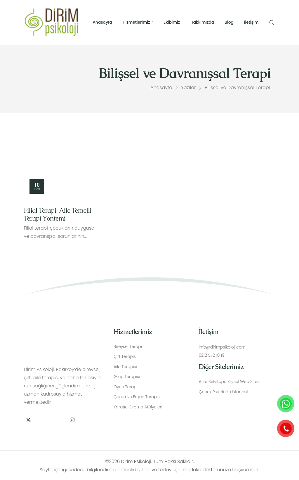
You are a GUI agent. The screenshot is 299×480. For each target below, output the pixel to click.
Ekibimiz (172, 22)
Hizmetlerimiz (136, 22)
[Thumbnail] (63, 170)
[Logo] (51, 22)
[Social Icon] (28, 419)
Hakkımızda (202, 22)
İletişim (251, 22)
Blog (229, 22)
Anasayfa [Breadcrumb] (161, 88)
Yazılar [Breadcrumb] (188, 88)
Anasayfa (102, 22)
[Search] (272, 22)
